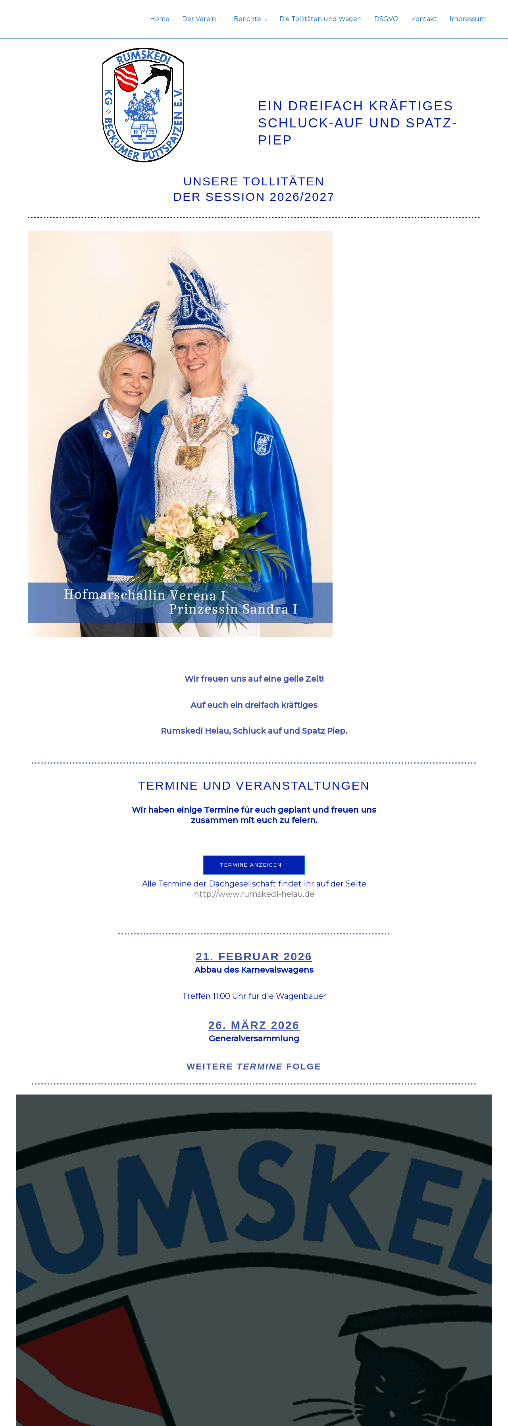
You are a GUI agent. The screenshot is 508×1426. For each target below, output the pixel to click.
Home (159, 19)
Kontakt (424, 19)
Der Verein (199, 19)
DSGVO (386, 19)
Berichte (247, 19)
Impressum (468, 19)
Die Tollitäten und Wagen (320, 19)
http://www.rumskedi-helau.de (254, 894)
